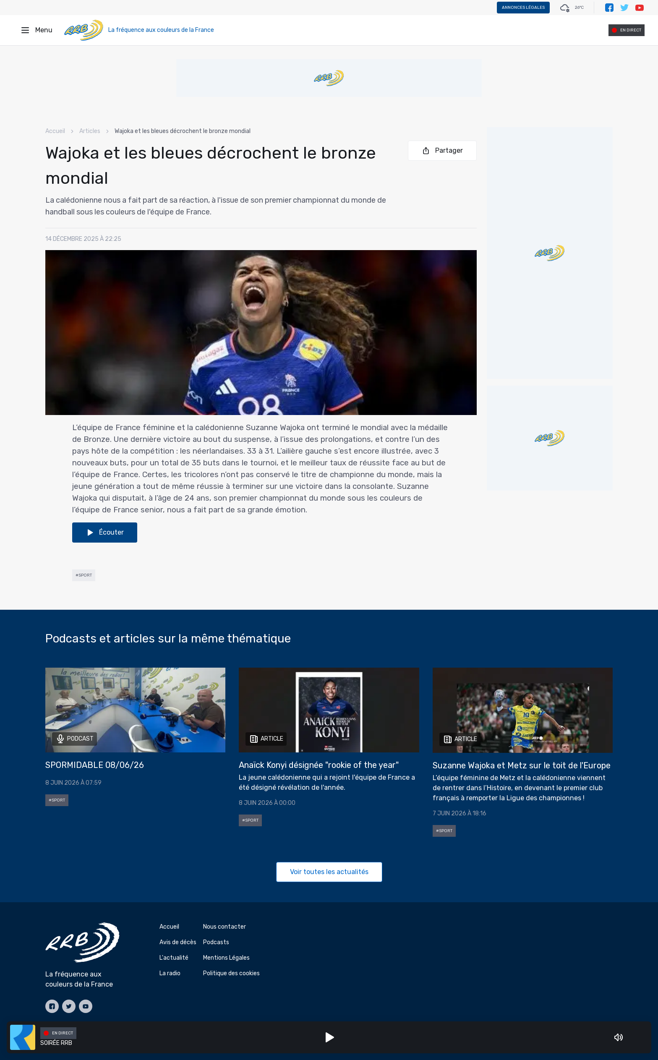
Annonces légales (523, 7)
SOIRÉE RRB (56, 1043)
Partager (442, 150)
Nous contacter (224, 926)
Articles (89, 131)
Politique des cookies (231, 973)
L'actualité (173, 957)
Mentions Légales (226, 957)
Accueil (55, 131)
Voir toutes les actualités (329, 872)
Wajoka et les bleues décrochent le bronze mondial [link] (183, 131)
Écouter (105, 532)
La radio (169, 973)
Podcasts (216, 942)
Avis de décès (177, 942)
